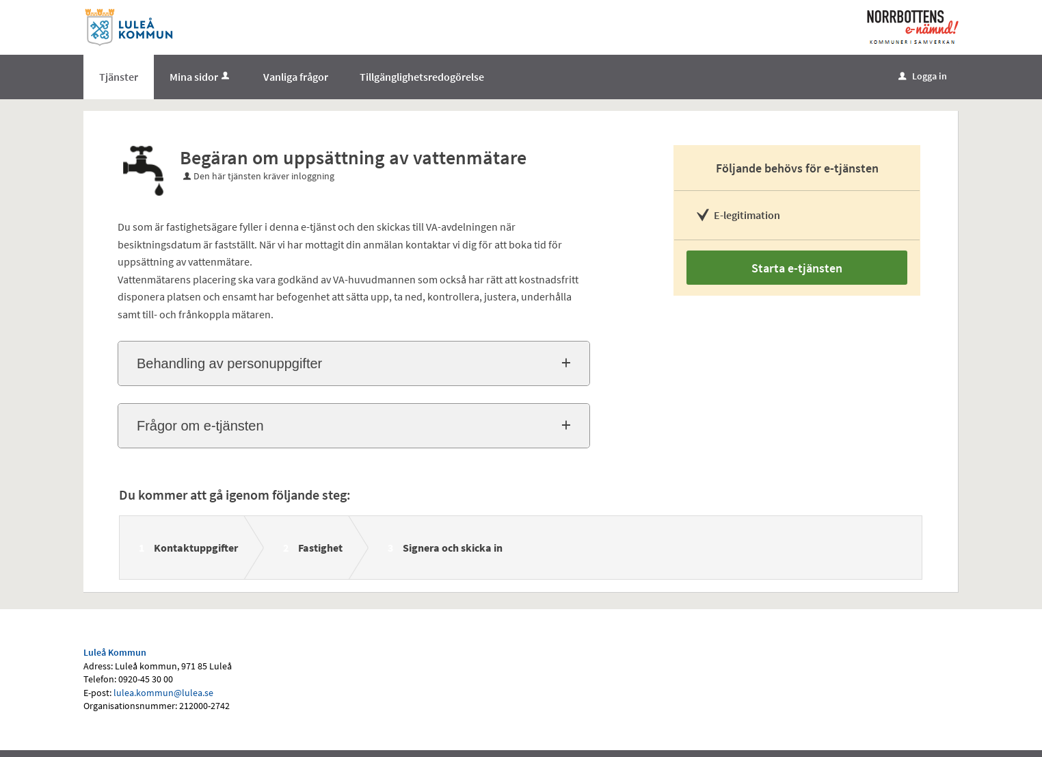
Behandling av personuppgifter (229, 363)
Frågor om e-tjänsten (200, 425)
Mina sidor (201, 77)
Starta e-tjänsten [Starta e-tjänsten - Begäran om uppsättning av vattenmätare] (796, 268)
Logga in (922, 76)
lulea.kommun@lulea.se (163, 693)
